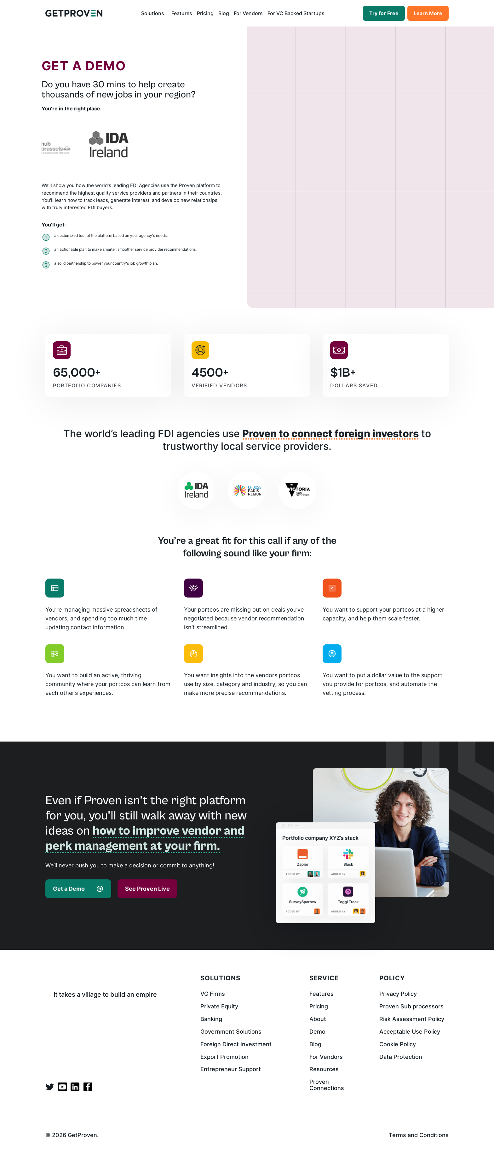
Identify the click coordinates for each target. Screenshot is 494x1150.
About (317, 1019)
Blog (223, 13)
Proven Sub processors (411, 1006)
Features (181, 13)
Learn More (428, 13)
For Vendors (248, 13)
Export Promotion (224, 1057)
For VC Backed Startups (296, 13)
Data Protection (400, 1057)
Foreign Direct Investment (236, 1044)
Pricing (205, 13)
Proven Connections (326, 1085)
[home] (73, 13)
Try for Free (384, 13)
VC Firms (212, 994)
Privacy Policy (398, 994)
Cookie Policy (397, 1044)
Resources (324, 1069)
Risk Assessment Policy (411, 1019)
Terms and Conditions (419, 1135)
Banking (211, 1019)
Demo (317, 1032)
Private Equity (219, 1006)
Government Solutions (230, 1032)
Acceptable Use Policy (409, 1032)
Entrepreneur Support (230, 1069)
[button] (154, 13)
